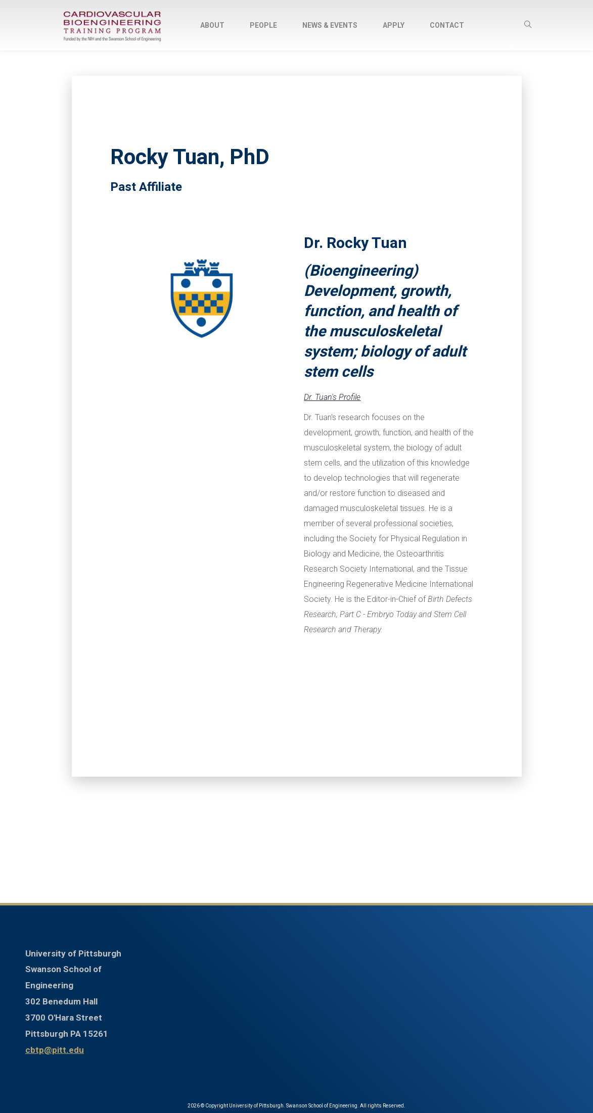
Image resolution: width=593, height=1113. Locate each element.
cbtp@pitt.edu (54, 1050)
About (212, 25)
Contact (447, 25)
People (263, 25)
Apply (393, 25)
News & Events (329, 25)
